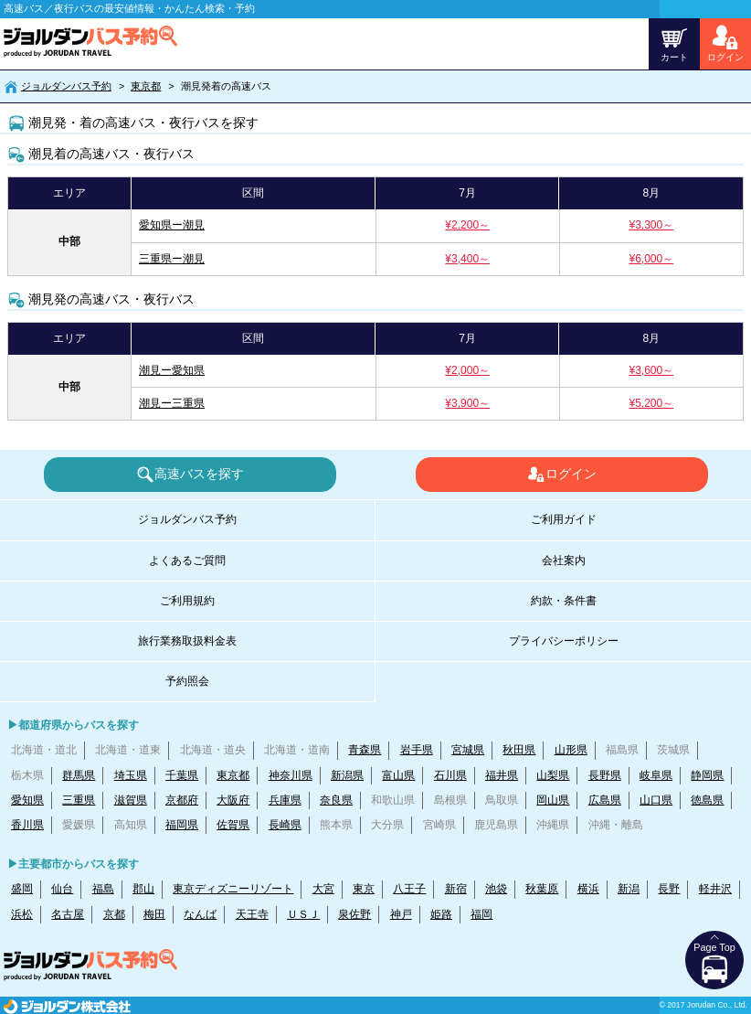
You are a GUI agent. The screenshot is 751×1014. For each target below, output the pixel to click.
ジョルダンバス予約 (66, 85)
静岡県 (707, 775)
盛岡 (22, 888)
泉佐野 (354, 914)
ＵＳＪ (303, 914)
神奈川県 (290, 775)
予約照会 (187, 681)
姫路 (441, 914)
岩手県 (416, 749)
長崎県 (285, 824)
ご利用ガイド (564, 519)
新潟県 (347, 775)
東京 (364, 888)
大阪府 (233, 800)
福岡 (481, 914)
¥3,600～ (651, 370)
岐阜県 (656, 775)
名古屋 (67, 914)
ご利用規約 (187, 600)
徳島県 (707, 800)
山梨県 (552, 775)
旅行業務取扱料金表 (187, 641)
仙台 (62, 888)
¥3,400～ (467, 258)
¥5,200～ (651, 403)
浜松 (22, 914)
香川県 (27, 824)
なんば (200, 914)
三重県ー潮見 (172, 258)
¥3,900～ (467, 403)
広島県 (604, 800)
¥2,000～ (467, 370)
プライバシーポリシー (564, 641)
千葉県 (181, 775)
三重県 (78, 800)
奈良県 (336, 800)
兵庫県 (285, 800)
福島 (103, 888)
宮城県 (467, 749)
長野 (669, 888)
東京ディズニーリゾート (233, 888)
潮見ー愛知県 (172, 370)
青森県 (364, 749)
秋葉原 (541, 888)
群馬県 (78, 775)
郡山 (143, 888)
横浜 (588, 888)
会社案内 (564, 560)
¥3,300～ (651, 225)
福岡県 (181, 824)
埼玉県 (130, 775)
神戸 (401, 914)
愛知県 (27, 800)
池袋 (496, 888)
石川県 (450, 775)
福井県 (501, 775)
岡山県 (552, 800)
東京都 (146, 85)
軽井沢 (715, 888)
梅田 (154, 914)
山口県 (656, 800)
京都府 (181, 800)
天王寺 (252, 914)
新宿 (456, 888)
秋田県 (518, 749)
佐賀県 (233, 824)
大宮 (323, 888)
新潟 (629, 888)
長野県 (604, 775)
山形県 (571, 749)
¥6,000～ (651, 258)
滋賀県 (130, 800)
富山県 (398, 775)
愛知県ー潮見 (172, 225)
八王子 (409, 888)
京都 (114, 914)
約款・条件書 (564, 600)
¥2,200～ (467, 225)
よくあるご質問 (187, 560)
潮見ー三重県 (172, 403)
